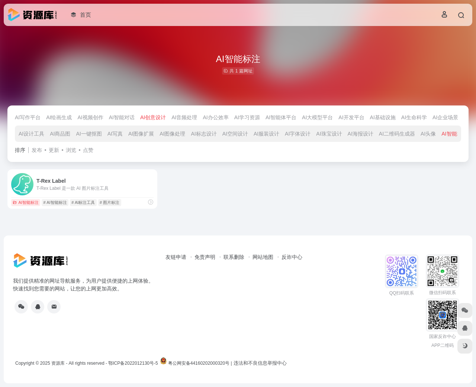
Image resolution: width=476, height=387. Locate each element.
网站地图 (263, 257)
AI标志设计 (203, 134)
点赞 (88, 150)
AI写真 (115, 134)
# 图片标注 (109, 202)
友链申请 (175, 257)
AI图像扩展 (141, 134)
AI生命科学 (414, 117)
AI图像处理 (172, 134)
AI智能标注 (454, 134)
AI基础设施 (383, 117)
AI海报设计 (360, 134)
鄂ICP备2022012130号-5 (133, 363)
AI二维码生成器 (397, 134)
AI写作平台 (28, 117)
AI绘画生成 (59, 117)
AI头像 (428, 134)
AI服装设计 (266, 134)
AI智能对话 (122, 117)
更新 (54, 150)
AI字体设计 (298, 134)
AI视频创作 (90, 117)
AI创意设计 (153, 117)
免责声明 (204, 257)
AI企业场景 (445, 117)
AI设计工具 (31, 134)
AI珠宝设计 (329, 134)
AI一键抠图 (89, 134)
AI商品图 (60, 134)
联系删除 (233, 257)
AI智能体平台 (281, 117)
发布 (37, 150)
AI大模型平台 (317, 117)
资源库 (58, 363)
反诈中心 (292, 257)
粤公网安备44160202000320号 (198, 363)
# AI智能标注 (55, 202)
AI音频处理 (184, 117)
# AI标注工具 (83, 202)
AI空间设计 (235, 134)
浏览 (71, 150)
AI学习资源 (247, 117)
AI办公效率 (215, 117)
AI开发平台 (351, 117)
